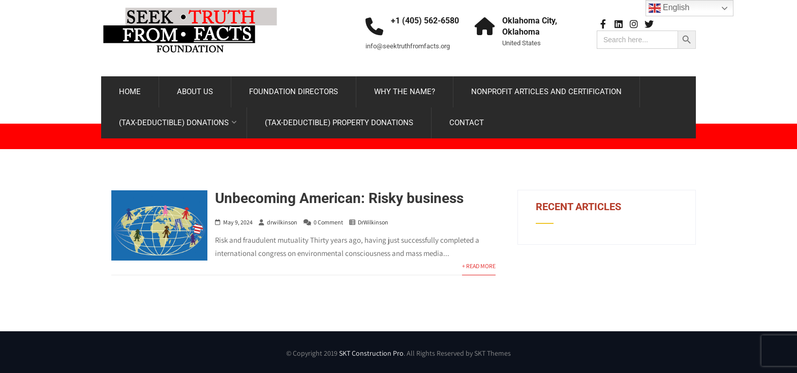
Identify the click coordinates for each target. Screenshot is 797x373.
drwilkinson (282, 222)
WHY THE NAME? (404, 91)
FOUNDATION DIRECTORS (293, 91)
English (669, 8)
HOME (130, 91)
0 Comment (328, 222)
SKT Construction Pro (371, 353)
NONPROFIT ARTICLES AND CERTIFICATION (546, 91)
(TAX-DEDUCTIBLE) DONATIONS (178, 122)
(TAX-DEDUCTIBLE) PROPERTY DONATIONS (339, 122)
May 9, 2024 (238, 222)
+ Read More (479, 266)
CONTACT (466, 122)
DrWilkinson (373, 222)
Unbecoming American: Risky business (339, 198)
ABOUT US (195, 91)
